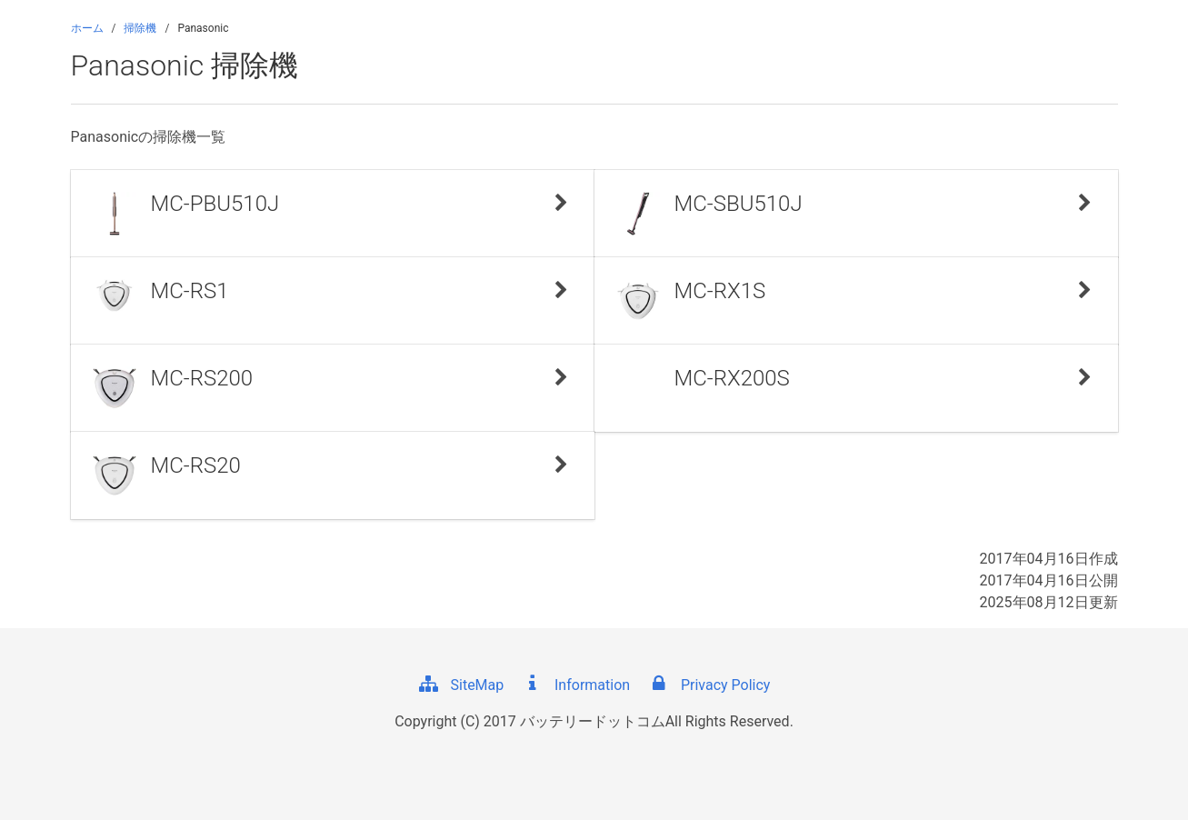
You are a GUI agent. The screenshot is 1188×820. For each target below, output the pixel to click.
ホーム (87, 28)
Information (576, 685)
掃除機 (140, 28)
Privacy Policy (709, 685)
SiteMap (461, 685)
